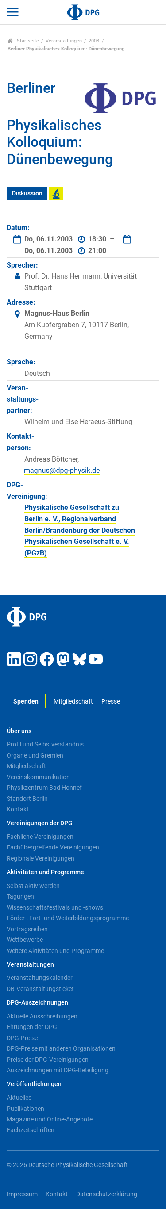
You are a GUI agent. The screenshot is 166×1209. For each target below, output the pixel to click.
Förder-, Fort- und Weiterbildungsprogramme (68, 918)
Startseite (23, 41)
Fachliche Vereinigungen (40, 836)
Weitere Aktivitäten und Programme (55, 950)
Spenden (26, 701)
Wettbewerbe (25, 939)
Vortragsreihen (27, 929)
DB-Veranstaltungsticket (40, 988)
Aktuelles (19, 1097)
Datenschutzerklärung (106, 1194)
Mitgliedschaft (73, 701)
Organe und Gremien (35, 755)
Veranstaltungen (64, 41)
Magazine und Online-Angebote (50, 1119)
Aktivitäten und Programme (45, 872)
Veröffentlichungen (34, 1084)
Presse (110, 701)
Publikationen (25, 1108)
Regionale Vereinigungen (40, 858)
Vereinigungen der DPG (40, 823)
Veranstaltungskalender (40, 977)
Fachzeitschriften (30, 1129)
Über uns (19, 731)
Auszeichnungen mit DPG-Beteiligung (57, 1070)
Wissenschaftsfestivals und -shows (55, 907)
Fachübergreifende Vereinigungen (53, 847)
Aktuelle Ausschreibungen (42, 1016)
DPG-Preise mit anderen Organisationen (61, 1048)
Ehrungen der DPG (32, 1026)
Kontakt (18, 809)
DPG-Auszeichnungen (37, 1002)
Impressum (22, 1194)
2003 (94, 41)
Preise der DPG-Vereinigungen (48, 1059)
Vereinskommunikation (38, 776)
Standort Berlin (27, 798)
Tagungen (20, 896)
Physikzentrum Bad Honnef (44, 787)
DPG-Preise (22, 1037)
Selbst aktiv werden (33, 885)
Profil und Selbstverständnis (45, 744)
